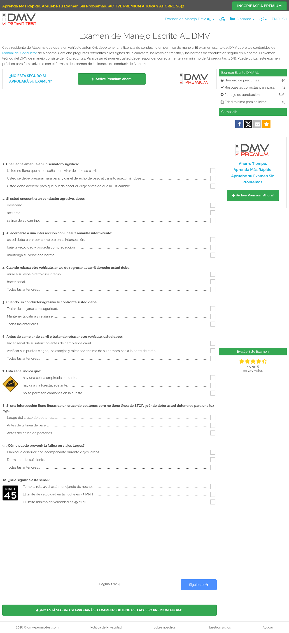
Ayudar (268, 627)
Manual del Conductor (19, 53)
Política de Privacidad (105, 627)
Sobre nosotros (165, 627)
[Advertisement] (109, 122)
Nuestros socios (219, 627)
